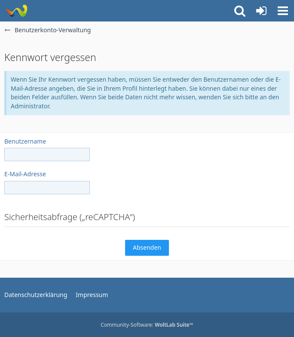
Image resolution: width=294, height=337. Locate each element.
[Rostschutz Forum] (16, 10)
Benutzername (25, 141)
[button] (282, 10)
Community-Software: (147, 324)
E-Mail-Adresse (25, 174)
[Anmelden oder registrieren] (261, 10)
